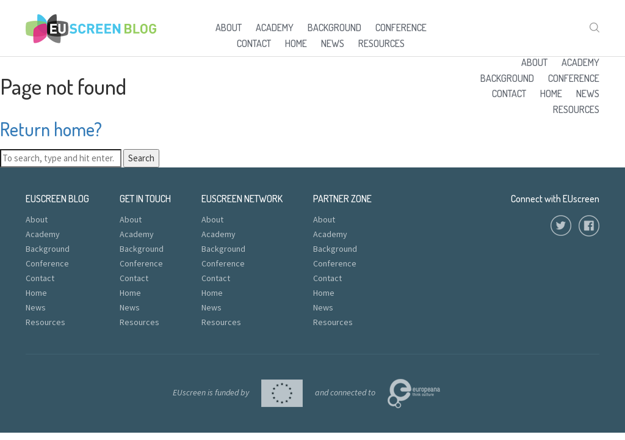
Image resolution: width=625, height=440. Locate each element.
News (332, 43)
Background (334, 27)
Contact (254, 43)
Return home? (51, 129)
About (228, 27)
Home (296, 43)
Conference (401, 27)
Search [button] (141, 158)
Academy (275, 27)
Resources (381, 43)
